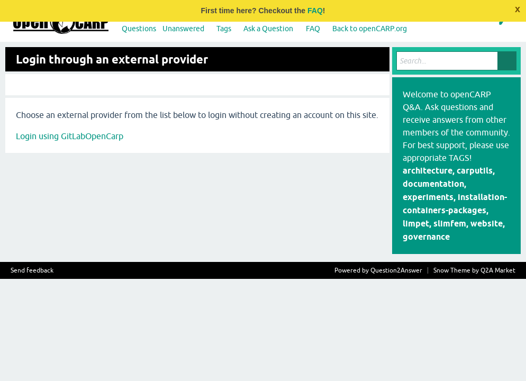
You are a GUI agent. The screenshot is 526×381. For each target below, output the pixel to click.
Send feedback (32, 270)
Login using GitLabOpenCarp (69, 136)
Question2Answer (396, 270)
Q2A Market (497, 270)
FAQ (315, 10)
